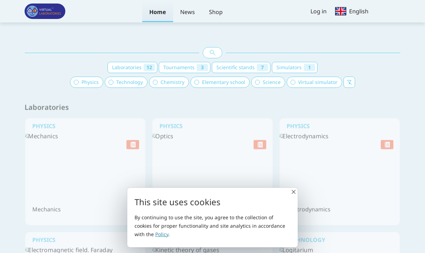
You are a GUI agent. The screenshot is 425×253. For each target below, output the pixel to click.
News (187, 12)
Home (157, 12)
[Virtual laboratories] (45, 11)
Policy (161, 234)
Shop (216, 12)
